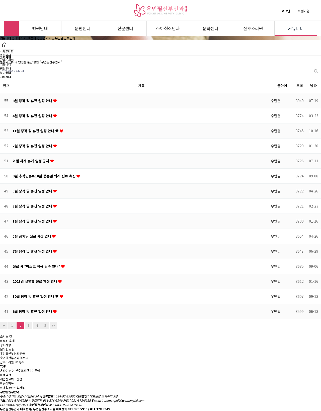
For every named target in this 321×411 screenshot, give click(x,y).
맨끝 (53, 325)
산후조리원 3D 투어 (27, 370)
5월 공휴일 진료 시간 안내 (32, 236)
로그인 (285, 11)
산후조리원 (253, 28)
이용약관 (5, 375)
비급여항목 (7, 383)
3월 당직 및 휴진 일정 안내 (33, 206)
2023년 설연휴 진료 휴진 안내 (35, 281)
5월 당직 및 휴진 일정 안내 (33, 190)
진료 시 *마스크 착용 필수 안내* (37, 266)
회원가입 (304, 11)
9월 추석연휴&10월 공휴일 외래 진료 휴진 (44, 175)
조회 (299, 85)
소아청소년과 (168, 28)
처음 (4, 325)
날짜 (313, 85)
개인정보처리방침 (11, 379)
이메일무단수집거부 (12, 387)
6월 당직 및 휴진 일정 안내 (33, 311)
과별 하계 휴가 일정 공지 (31, 160)
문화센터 (210, 28)
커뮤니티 (296, 28)
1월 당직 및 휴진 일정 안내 (33, 221)
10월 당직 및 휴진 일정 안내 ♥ (36, 296)
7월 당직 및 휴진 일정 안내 (33, 251)
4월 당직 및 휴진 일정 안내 (33, 115)
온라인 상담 (7, 370)
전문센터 (125, 28)
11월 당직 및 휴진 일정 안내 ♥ (36, 130)
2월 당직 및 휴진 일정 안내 (33, 145)
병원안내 (40, 28)
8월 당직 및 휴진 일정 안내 (33, 100)
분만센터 (83, 28)
